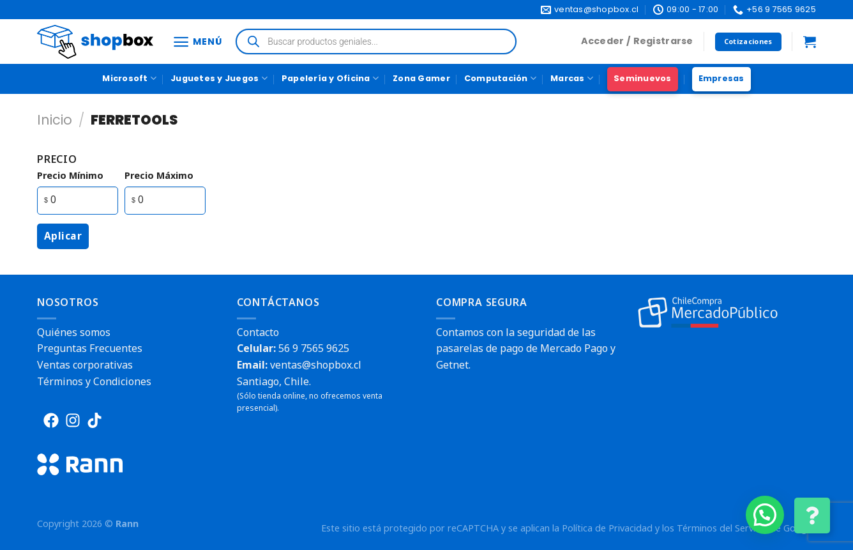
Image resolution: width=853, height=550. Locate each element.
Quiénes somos (73, 332)
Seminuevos (643, 78)
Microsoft (129, 78)
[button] (765, 515)
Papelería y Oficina (330, 78)
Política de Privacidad (607, 528)
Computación (500, 78)
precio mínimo (70, 175)
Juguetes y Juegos (219, 78)
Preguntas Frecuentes (89, 348)
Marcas (571, 78)
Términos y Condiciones (94, 381)
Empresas (721, 78)
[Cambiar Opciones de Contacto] (812, 515)
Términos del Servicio (722, 528)
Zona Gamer (421, 78)
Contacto (258, 332)
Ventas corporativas (85, 365)
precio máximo (159, 175)
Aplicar (63, 236)
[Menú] (197, 42)
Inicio (54, 120)
